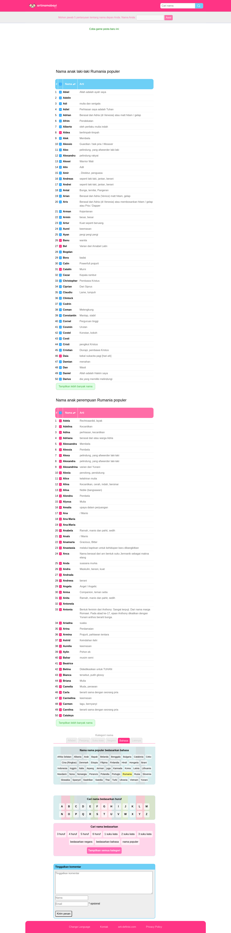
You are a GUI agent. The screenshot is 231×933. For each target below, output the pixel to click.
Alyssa (67, 501)
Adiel (66, 109)
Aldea (66, 132)
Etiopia (94, 762)
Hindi (124, 762)
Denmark (83, 762)
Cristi (66, 344)
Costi (66, 338)
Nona (72, 774)
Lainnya (136, 740)
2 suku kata (128, 834)
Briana (67, 680)
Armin (66, 217)
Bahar (66, 657)
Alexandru (69, 155)
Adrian (67, 115)
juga (108, 768)
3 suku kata (145, 834)
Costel (67, 332)
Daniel (67, 373)
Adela (66, 420)
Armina (67, 634)
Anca (66, 553)
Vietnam (134, 780)
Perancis (93, 774)
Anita (66, 598)
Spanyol (77, 780)
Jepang (90, 768)
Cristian (68, 350)
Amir (66, 173)
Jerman (100, 768)
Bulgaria (127, 756)
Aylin (66, 652)
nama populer (130, 841)
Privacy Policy (154, 926)
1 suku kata (111, 834)
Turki (114, 780)
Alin (65, 167)
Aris (65, 201)
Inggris (73, 768)
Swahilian (88, 780)
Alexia (66, 472)
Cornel (67, 321)
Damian (67, 361)
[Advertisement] (38, 71)
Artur (66, 223)
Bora (66, 257)
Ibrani (144, 762)
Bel (65, 246)
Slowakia (65, 780)
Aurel (66, 228)
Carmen (68, 704)
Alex (65, 149)
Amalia (67, 507)
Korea (128, 768)
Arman (67, 211)
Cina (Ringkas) (69, 762)
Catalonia (138, 756)
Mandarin (62, 774)
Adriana (68, 438)
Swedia (99, 780)
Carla (66, 692)
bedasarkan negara (81, 841)
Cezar (66, 275)
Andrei (67, 184)
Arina (66, 628)
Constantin (69, 315)
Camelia (68, 686)
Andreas (68, 178)
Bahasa (124, 740)
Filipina (103, 762)
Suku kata (98, 740)
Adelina (67, 426)
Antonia (68, 609)
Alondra (68, 496)
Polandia (105, 774)
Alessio (67, 144)
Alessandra (70, 444)
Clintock (68, 298)
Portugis (116, 774)
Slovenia (147, 774)
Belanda (104, 756)
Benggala (115, 756)
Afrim (66, 121)
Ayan (66, 234)
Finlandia (114, 762)
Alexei (66, 161)
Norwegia (82, 774)
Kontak (104, 926)
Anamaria (69, 542)
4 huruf (73, 834)
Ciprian (67, 286)
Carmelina (69, 698)
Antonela (68, 603)
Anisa (66, 592)
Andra (66, 569)
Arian (66, 196)
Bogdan (68, 252)
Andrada (68, 574)
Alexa (66, 455)
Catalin (67, 269)
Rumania (127, 774)
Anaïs (66, 536)
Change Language (79, 926)
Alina (66, 484)
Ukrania (123, 780)
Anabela (68, 530)
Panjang (84, 740)
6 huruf (97, 834)
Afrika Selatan (64, 756)
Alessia (67, 449)
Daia (65, 356)
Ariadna (68, 623)
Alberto (67, 126)
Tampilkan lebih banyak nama (76, 386)
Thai (107, 780)
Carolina (68, 709)
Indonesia (62, 768)
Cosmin (67, 327)
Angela (67, 586)
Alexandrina (70, 467)
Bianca (67, 675)
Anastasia (69, 548)
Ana (65, 513)
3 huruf (61, 834)
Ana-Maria (69, 524)
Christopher (70, 280)
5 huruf (85, 834)
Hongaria (134, 762)
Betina (67, 669)
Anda (66, 563)
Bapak (94, 756)
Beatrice (68, 663)
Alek (65, 138)
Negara (111, 740)
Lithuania (146, 768)
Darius (67, 379)
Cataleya (68, 715)
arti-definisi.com (127, 926)
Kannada (117, 768)
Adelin (67, 97)
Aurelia (67, 646)
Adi (65, 103)
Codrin (67, 304)
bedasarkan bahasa (107, 841)
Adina (66, 432)
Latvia (136, 768)
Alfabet (72, 740)
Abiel (66, 92)
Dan (65, 367)
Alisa (66, 490)
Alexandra (69, 461)
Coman (67, 309)
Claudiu (67, 292)
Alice (66, 478)
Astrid (66, 640)
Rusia (137, 774)
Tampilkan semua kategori (104, 850)
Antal (66, 190)
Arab (86, 756)
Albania (77, 756)
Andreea (68, 580)
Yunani (144, 780)
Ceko (148, 756)
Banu (66, 240)
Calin (66, 263)
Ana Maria (69, 519)
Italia (81, 768)
